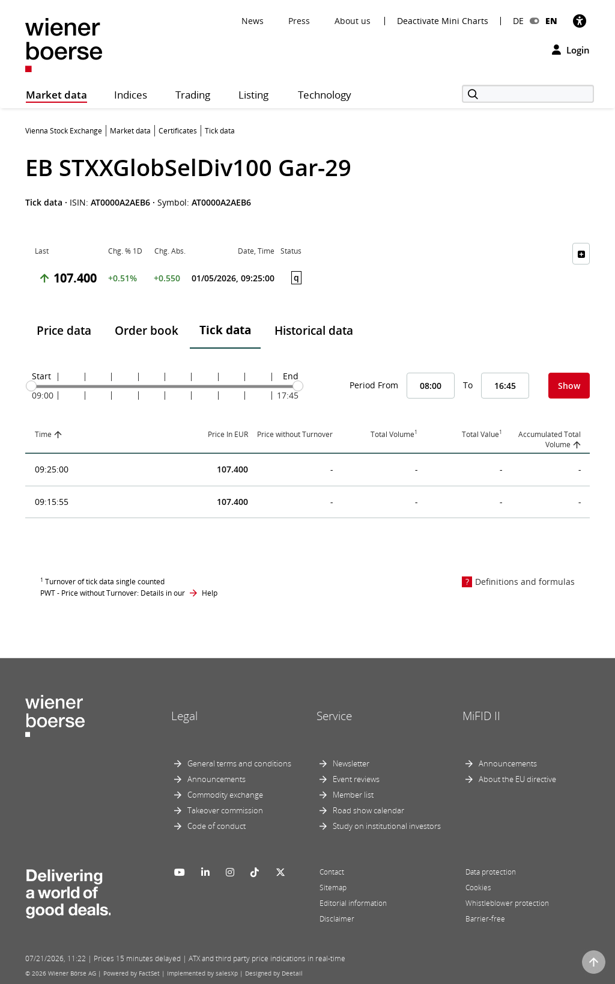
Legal (184, 716)
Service (334, 716)
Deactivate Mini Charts (442, 21)
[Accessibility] (579, 20)
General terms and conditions (239, 763)
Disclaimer (337, 919)
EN (551, 20)
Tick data (225, 330)
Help (209, 593)
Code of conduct (216, 826)
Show (569, 385)
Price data (64, 330)
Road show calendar (368, 810)
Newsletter (351, 763)
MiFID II (481, 716)
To (468, 385)
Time (43, 434)
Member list (353, 794)
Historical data (313, 330)
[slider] (31, 385)
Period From (374, 385)
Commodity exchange (225, 794)
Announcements (216, 779)
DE (518, 20)
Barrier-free (485, 919)
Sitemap (333, 887)
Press (299, 20)
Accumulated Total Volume (549, 439)
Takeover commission (225, 810)
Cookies (478, 887)
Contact (332, 872)
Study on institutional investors (387, 826)
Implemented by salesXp (202, 973)
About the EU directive (517, 779)
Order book (146, 330)
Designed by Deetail (274, 973)
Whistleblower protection (507, 903)
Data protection (490, 872)
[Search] (528, 94)
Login (571, 50)
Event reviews (356, 779)
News (252, 20)
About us (353, 20)
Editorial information (353, 903)
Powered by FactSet (131, 973)
